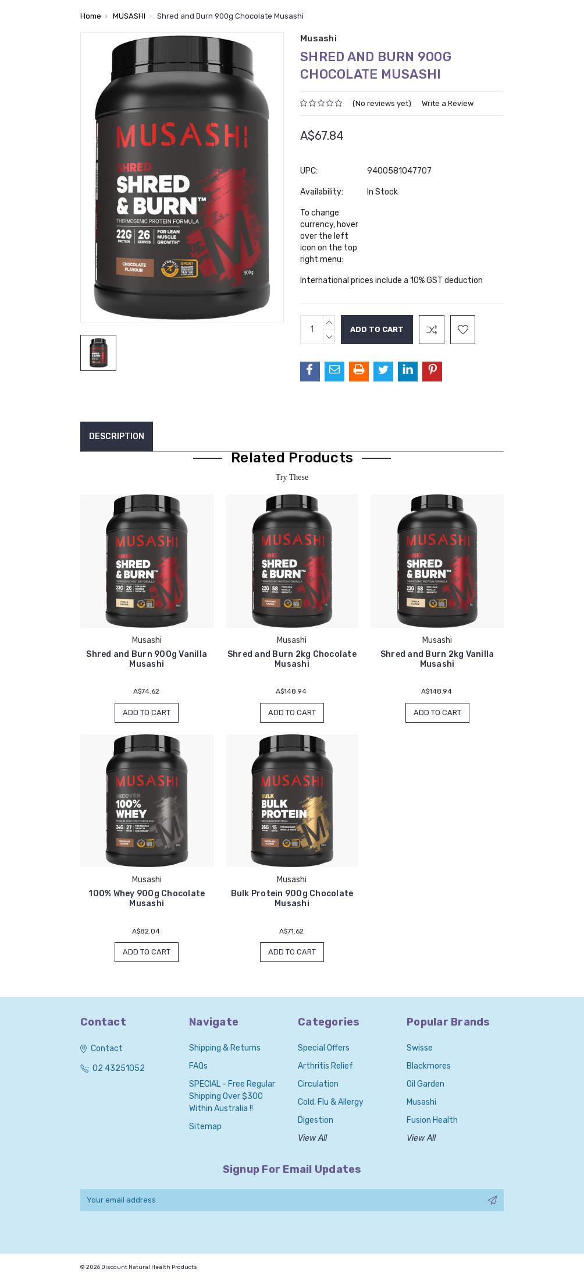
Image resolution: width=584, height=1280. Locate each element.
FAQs (198, 1067)
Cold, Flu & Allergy (331, 1103)
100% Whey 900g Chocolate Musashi (146, 899)
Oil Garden (425, 1085)
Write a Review (447, 103)
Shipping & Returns (225, 1048)
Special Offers (324, 1048)
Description (116, 436)
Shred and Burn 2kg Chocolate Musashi (292, 659)
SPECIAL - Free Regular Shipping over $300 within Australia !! (232, 1097)
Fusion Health (432, 1121)
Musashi (421, 1103)
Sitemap (205, 1127)
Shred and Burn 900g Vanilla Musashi (146, 659)
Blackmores (429, 1067)
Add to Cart (146, 712)
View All (312, 1139)
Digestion (315, 1121)
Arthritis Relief (325, 1067)
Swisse (420, 1048)
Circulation (318, 1085)
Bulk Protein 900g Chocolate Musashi (292, 899)
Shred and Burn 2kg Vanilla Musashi (437, 659)
